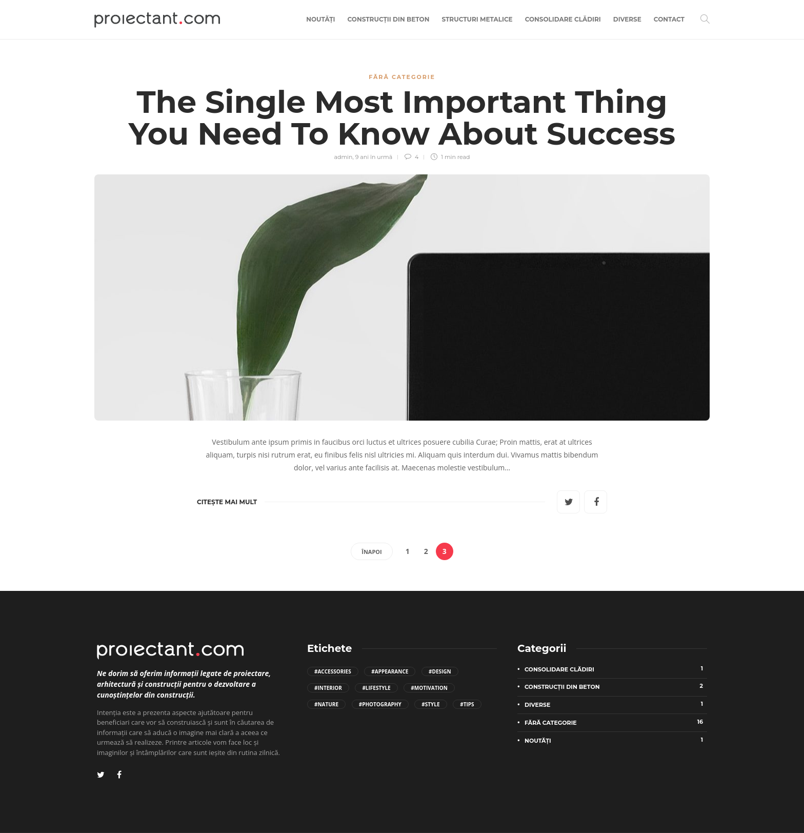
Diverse (627, 19)
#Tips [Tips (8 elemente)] (467, 704)
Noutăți (320, 19)
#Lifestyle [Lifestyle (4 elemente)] (376, 687)
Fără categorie (402, 77)
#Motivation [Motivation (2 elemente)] (429, 687)
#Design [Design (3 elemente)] (440, 671)
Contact (669, 19)
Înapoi (371, 552)
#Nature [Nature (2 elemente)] (326, 704)
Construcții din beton (389, 19)
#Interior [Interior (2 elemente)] (328, 687)
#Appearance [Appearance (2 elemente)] (389, 671)
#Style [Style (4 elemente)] (430, 704)
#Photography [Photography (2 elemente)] (380, 704)
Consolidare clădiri (563, 19)
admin (343, 157)
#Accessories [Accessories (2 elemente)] (332, 671)
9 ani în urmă (374, 157)
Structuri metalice (476, 19)
